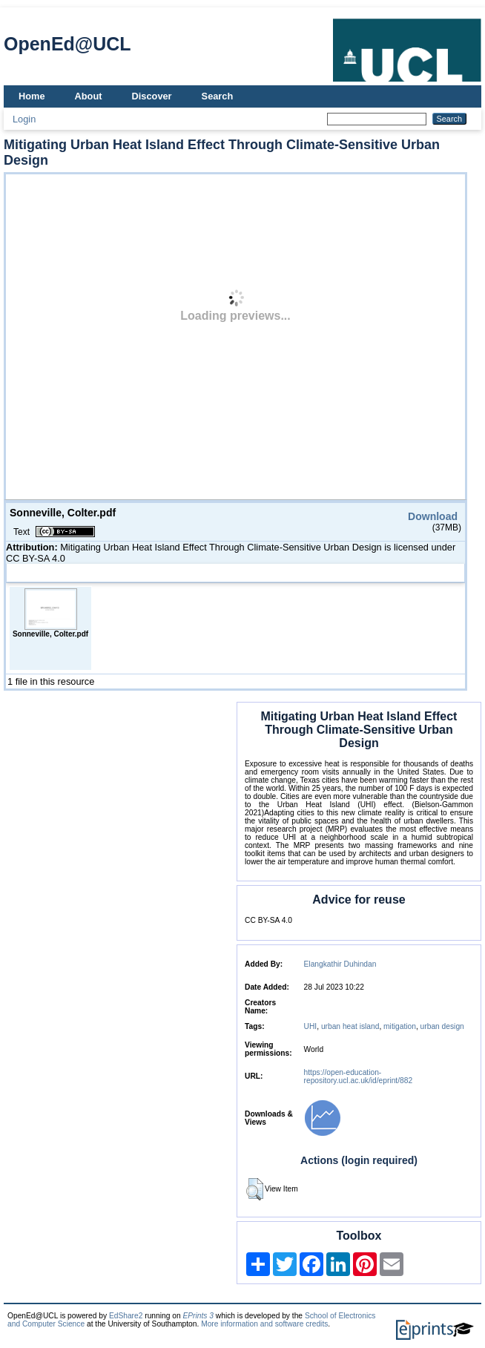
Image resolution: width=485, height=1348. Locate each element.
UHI (310, 1026)
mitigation (399, 1026)
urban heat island (350, 1026)
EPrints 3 (198, 1316)
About (88, 96)
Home (32, 96)
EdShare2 (126, 1316)
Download (433, 516)
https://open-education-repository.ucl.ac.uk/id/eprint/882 (358, 1076)
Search (218, 96)
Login (24, 119)
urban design (442, 1026)
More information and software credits (264, 1324)
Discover (152, 96)
